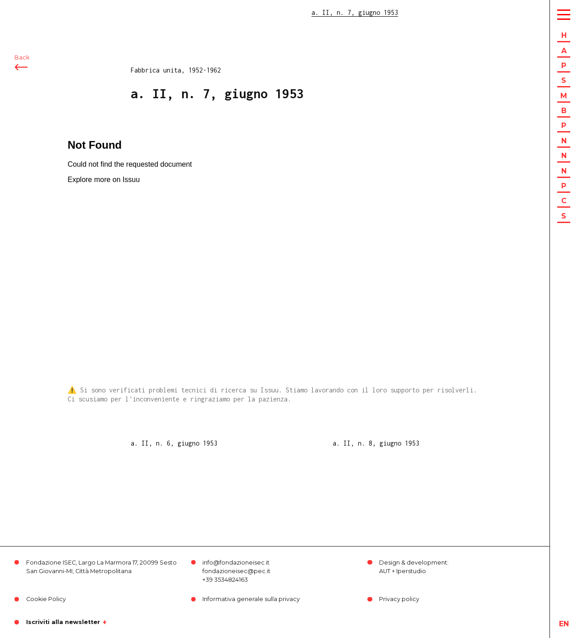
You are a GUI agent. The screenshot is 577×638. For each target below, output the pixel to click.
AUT (384, 571)
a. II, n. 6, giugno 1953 (174, 443)
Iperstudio (411, 571)
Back (21, 57)
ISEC (30, 12)
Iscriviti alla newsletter (63, 622)
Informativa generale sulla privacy (251, 599)
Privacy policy (399, 599)
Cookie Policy (46, 599)
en (564, 624)
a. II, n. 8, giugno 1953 (376, 443)
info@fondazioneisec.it (236, 562)
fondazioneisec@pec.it (236, 571)
